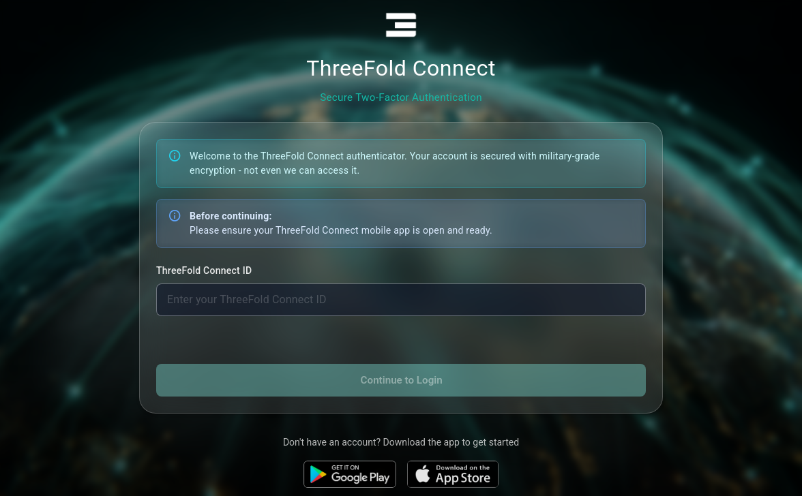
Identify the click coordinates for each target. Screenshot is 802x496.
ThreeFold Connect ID (204, 270)
